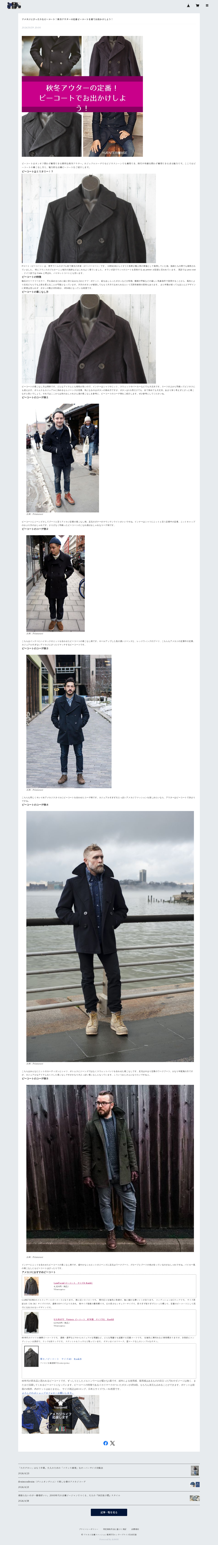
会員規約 (135, 1529)
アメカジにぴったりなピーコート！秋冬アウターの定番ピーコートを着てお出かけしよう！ (67, 19)
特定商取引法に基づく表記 (115, 1529)
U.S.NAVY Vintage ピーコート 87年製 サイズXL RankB (84, 1319)
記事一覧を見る (109, 1512)
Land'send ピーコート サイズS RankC (73, 1283)
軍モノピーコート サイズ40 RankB (61, 1359)
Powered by (109, 1539)
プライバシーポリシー (88, 1529)
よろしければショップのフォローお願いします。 (48, 1393)
